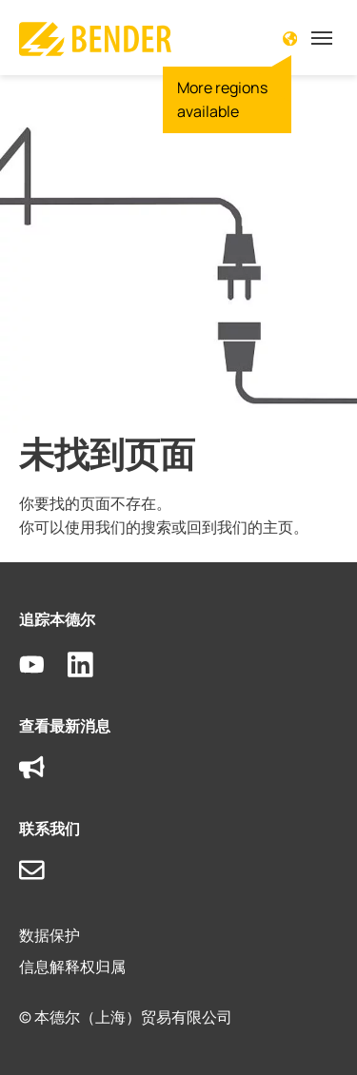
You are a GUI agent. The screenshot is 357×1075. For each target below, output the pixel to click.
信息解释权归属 (72, 966)
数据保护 (49, 935)
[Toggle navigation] (322, 38)
